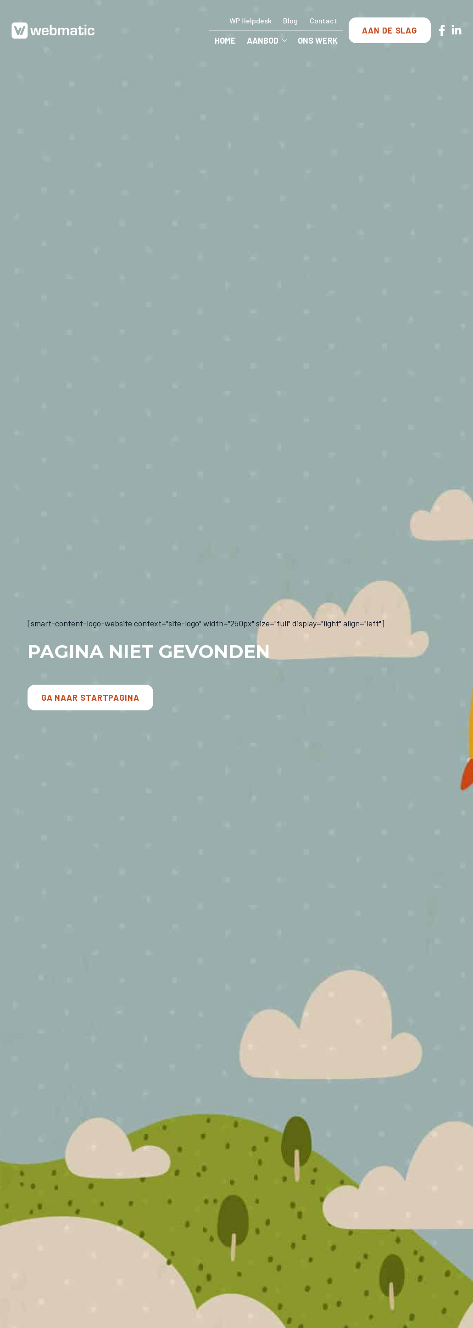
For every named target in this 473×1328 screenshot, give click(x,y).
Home (225, 40)
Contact (323, 20)
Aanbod (262, 40)
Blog (290, 20)
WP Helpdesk (250, 20)
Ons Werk (318, 40)
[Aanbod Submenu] (285, 40)
